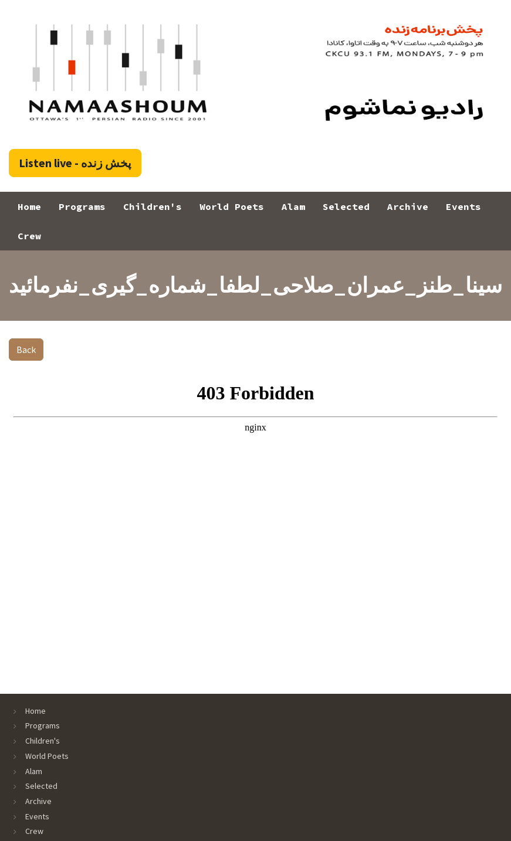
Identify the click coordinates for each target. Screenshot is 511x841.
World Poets (231, 206)
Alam (293, 206)
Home (29, 206)
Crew (29, 236)
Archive (407, 206)
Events (463, 206)
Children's (152, 206)
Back (26, 349)
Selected (346, 206)
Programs (82, 206)
